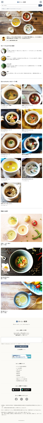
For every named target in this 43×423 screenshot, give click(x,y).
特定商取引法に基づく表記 (21, 380)
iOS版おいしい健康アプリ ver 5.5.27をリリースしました (11, 8)
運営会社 (18, 373)
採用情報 (18, 375)
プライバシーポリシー (20, 377)
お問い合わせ (18, 335)
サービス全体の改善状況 (21, 366)
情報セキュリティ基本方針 (21, 379)
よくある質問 (19, 349)
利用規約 (18, 371)
